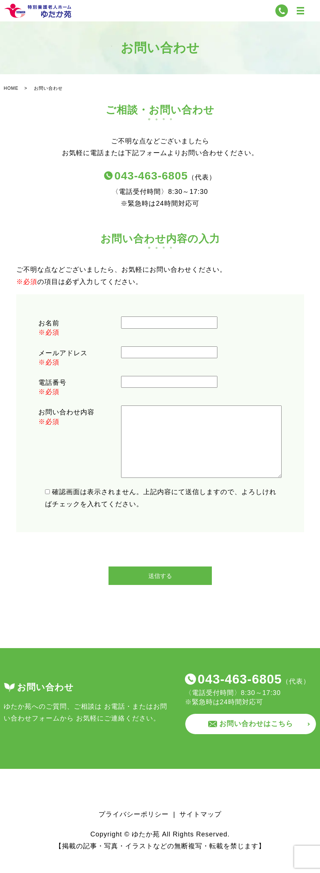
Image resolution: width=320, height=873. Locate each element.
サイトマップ (200, 828)
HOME (11, 100)
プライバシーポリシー (134, 828)
